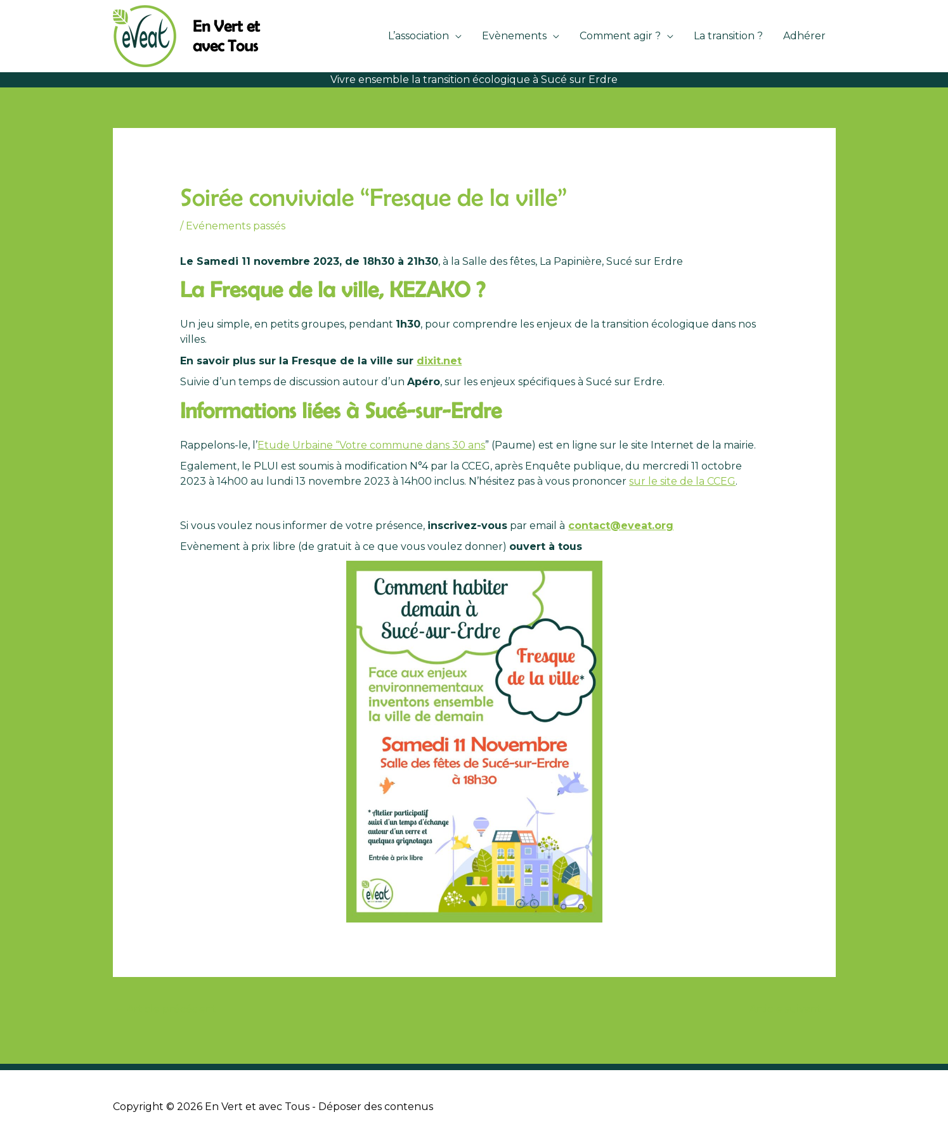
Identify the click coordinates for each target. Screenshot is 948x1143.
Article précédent (165, 1009)
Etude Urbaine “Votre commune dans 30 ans (371, 445)
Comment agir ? (620, 36)
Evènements (514, 36)
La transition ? (728, 36)
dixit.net (439, 361)
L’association (418, 36)
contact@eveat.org (620, 526)
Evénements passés (235, 226)
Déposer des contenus (375, 1107)
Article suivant (792, 1009)
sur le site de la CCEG (682, 481)
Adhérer (804, 36)
